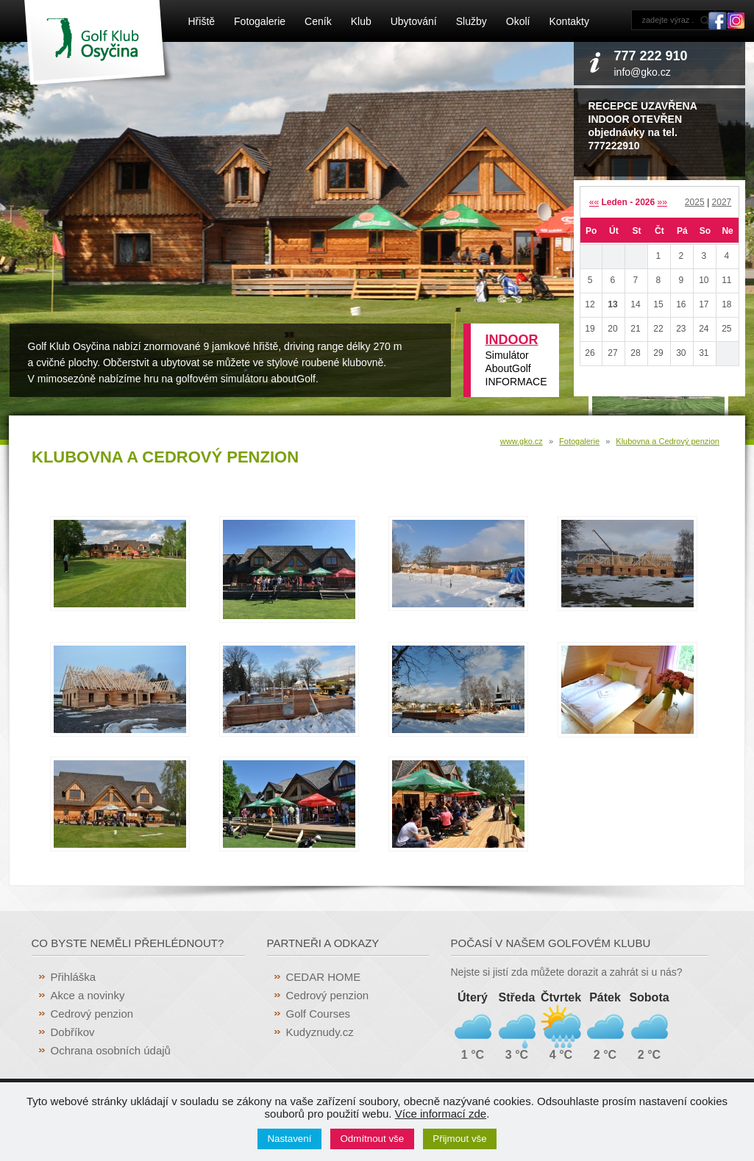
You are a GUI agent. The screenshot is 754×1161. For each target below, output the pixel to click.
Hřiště (202, 21)
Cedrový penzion (92, 1013)
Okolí (518, 21)
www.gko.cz (521, 441)
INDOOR (512, 339)
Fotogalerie (259, 21)
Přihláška (73, 977)
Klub (361, 21)
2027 (722, 202)
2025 (695, 202)
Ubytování (414, 21)
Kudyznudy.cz (320, 1032)
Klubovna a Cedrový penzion (667, 441)
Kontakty (568, 21)
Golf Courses (318, 1013)
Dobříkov (73, 1032)
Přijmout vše (459, 1138)
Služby (471, 21)
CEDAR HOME (323, 977)
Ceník (318, 21)
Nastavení (289, 1138)
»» (662, 202)
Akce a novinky (88, 995)
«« (594, 202)
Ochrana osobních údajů (111, 1050)
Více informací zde (440, 1113)
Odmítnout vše (373, 1138)
